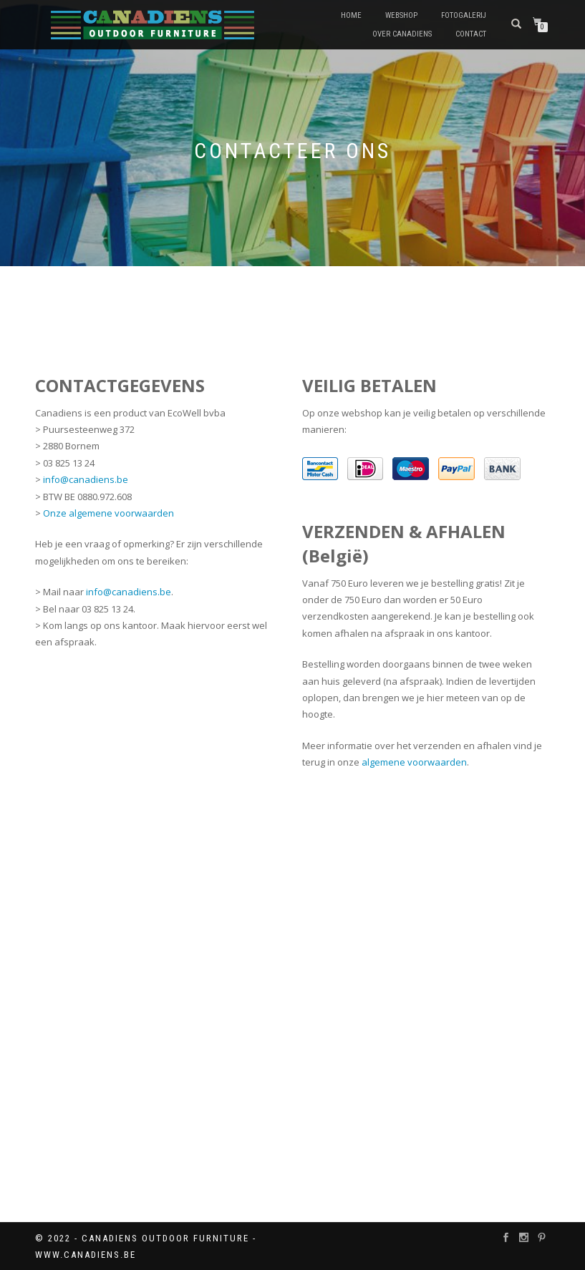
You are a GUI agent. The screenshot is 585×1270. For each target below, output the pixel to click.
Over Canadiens (402, 34)
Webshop (401, 15)
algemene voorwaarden (414, 762)
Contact (470, 34)
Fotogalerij (463, 15)
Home (351, 15)
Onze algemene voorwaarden (108, 513)
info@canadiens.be (85, 479)
